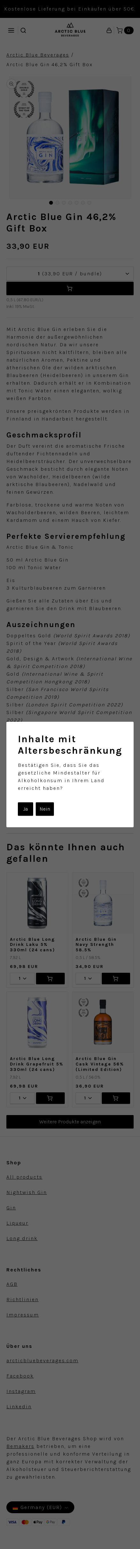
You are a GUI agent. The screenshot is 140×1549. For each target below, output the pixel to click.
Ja (25, 809)
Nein (45, 809)
